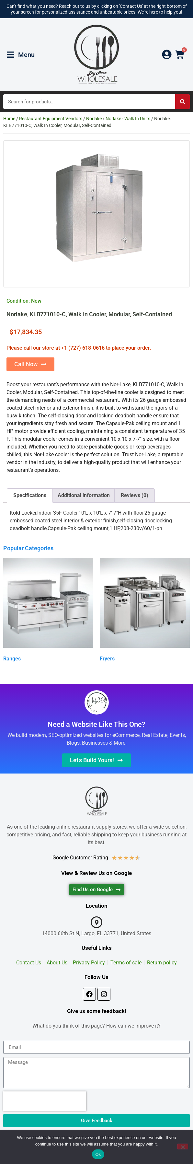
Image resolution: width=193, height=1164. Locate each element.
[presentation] (44, 1101)
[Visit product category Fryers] (145, 611)
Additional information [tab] (84, 495)
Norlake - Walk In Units (128, 118)
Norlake (94, 118)
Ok (98, 1154)
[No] (182, 1146)
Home (9, 118)
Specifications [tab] (29, 495)
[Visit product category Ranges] (48, 611)
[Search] (182, 101)
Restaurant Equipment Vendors (50, 118)
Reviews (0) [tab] (134, 495)
